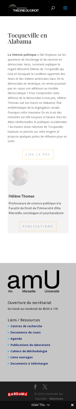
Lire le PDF (38, 154)
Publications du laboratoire (30, 345)
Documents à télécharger (29, 363)
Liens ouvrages (22, 357)
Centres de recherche (26, 326)
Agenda (16, 339)
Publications (38, 226)
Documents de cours (26, 332)
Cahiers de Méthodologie (29, 351)
